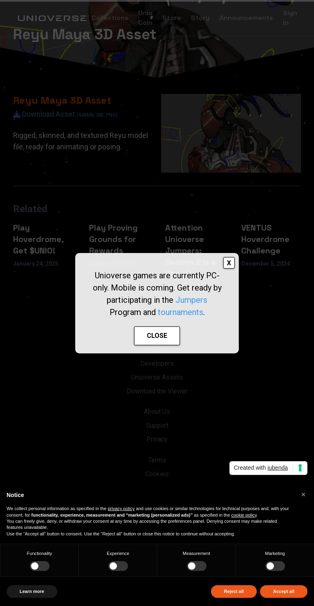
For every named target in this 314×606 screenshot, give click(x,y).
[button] (303, 494)
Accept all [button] (283, 591)
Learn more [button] (32, 591)
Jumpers (191, 300)
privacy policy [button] (121, 508)
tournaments (180, 312)
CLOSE (157, 336)
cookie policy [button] (243, 515)
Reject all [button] (234, 591)
